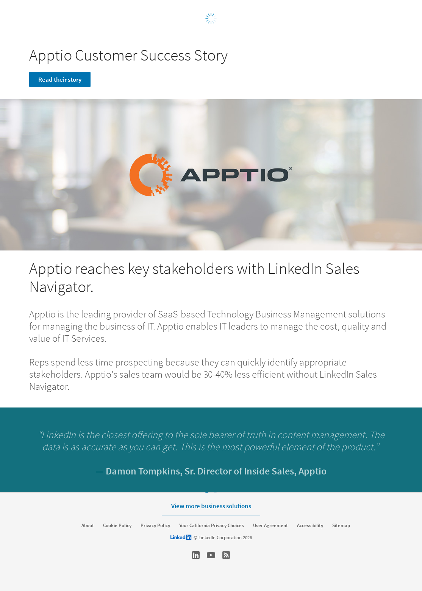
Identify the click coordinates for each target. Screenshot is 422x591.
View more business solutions (211, 506)
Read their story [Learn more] (59, 79)
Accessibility (310, 526)
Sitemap (341, 526)
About (87, 526)
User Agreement (270, 526)
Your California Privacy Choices (211, 526)
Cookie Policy (117, 526)
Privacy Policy (155, 526)
